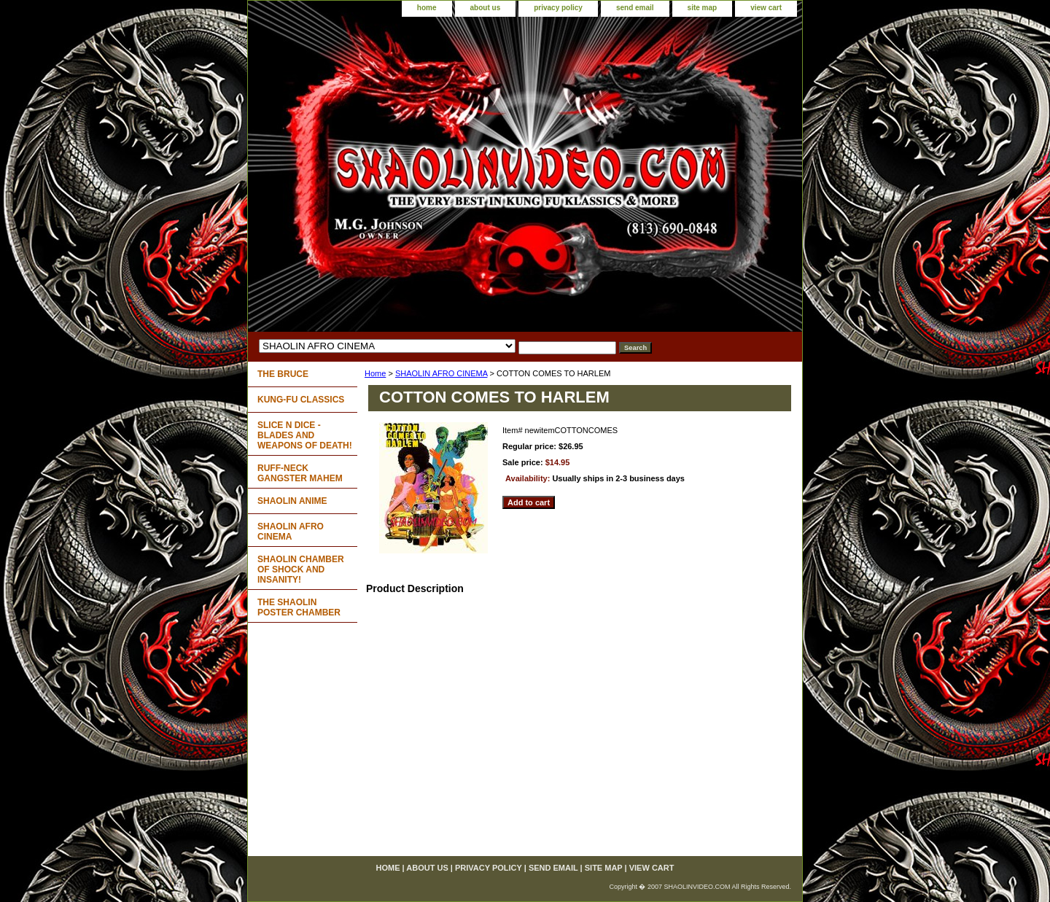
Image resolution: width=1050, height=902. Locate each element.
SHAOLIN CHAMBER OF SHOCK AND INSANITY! (300, 569)
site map (703, 8)
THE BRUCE (282, 374)
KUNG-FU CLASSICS (300, 399)
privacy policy (558, 8)
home (427, 8)
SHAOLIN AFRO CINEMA (441, 373)
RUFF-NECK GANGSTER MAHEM (300, 473)
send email (635, 8)
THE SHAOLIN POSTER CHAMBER (299, 607)
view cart (766, 8)
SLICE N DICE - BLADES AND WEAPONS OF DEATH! (304, 435)
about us (485, 8)
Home (375, 373)
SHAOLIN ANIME (292, 501)
